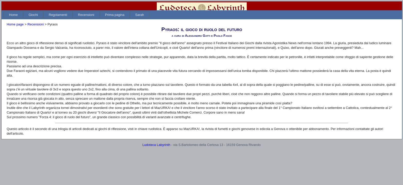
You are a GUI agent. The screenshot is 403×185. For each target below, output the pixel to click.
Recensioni (86, 18)
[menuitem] (13, 17)
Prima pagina (114, 18)
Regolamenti (58, 18)
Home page (15, 27)
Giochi (33, 18)
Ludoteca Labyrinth (156, 148)
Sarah (139, 18)
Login (391, 7)
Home (13, 18)
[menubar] (76, 17)
